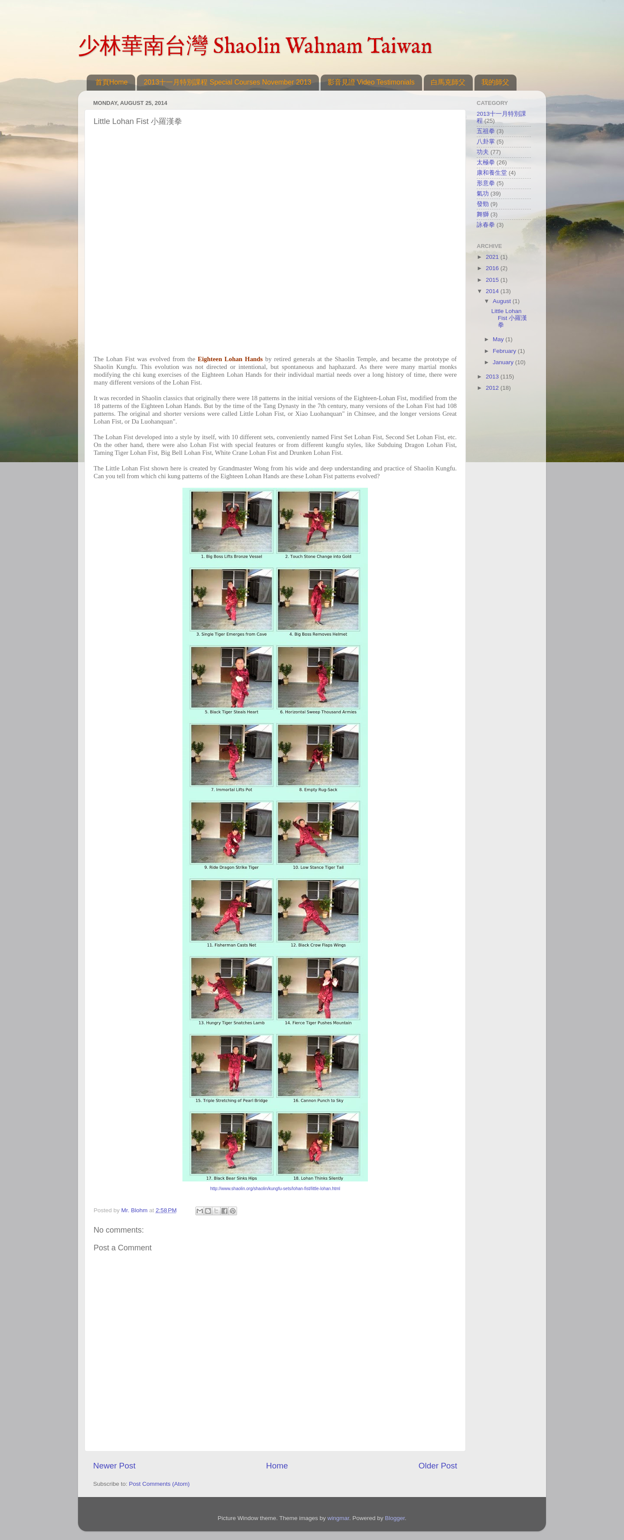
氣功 (483, 193)
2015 (493, 280)
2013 (493, 376)
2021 (493, 257)
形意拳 (486, 183)
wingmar (338, 1518)
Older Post (438, 1465)
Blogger (395, 1518)
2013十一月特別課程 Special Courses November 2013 (228, 82)
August (503, 301)
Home (277, 1465)
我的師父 (495, 82)
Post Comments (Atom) (159, 1484)
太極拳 (486, 162)
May (499, 339)
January (504, 362)
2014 (493, 291)
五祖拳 (486, 131)
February (505, 351)
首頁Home (111, 82)
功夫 (483, 152)
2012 (493, 388)
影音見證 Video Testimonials (371, 82)
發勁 (483, 204)
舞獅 (483, 214)
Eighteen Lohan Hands (230, 359)
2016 (493, 268)
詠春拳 (486, 225)
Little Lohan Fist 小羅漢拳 (509, 318)
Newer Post (114, 1465)
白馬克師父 (448, 82)
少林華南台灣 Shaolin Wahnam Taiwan (255, 47)
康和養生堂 (492, 173)
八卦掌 (486, 141)
